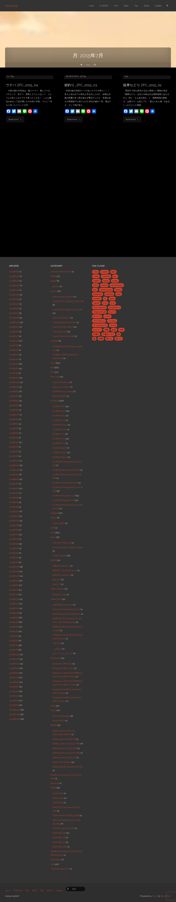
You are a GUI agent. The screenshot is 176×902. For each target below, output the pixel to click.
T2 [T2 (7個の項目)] (105, 298)
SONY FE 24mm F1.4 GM (64, 828)
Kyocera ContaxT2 (61, 387)
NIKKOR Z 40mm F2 (62, 575)
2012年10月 (14, 576)
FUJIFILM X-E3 (59, 415)
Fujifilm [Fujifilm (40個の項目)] (96, 281)
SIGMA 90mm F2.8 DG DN (64, 757)
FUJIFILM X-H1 (59, 420)
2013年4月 (13, 548)
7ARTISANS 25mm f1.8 (63, 605)
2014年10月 (14, 470)
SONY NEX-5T (59, 842)
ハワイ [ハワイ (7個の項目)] (107, 316)
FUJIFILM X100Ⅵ (60, 457)
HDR (53, 528)
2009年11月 (14, 714)
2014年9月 (14, 474)
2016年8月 (14, 391)
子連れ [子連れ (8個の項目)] (96, 334)
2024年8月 (14, 271)
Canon (54, 291)
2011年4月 (13, 636)
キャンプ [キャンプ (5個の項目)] (97, 316)
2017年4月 (13, 359)
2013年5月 (13, 544)
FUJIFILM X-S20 (60, 429)
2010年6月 (14, 682)
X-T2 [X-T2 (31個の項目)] (113, 303)
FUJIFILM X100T (60, 452)
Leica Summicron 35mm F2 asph (68, 547)
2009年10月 (14, 719)
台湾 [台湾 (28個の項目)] (121, 330)
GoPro (54, 518)
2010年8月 (14, 673)
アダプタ (57, 643)
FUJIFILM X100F (60, 448)
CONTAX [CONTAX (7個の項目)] (106, 276)
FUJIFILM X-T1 (21, 101)
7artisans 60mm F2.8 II (61, 271)
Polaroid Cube (59, 594)
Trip (12, 104)
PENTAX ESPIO (59, 396)
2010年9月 (14, 668)
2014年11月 (14, 465)
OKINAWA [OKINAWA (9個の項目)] (97, 294)
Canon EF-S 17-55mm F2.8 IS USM (68, 301)
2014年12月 (14, 461)
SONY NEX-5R (59, 837)
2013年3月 (13, 553)
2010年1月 (13, 705)
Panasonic (55, 658)
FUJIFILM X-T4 (59, 443)
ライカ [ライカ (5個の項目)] (113, 325)
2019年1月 (13, 345)
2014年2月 (13, 502)
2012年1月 (13, 594)
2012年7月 (13, 590)
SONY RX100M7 (60, 847)
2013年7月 (13, 534)
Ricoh (53, 710)
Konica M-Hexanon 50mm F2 (66, 609)
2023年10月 (14, 285)
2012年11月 (14, 571)
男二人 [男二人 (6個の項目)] (109, 339)
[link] (167, 6)
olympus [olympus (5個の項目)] (109, 294)
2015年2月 (13, 451)
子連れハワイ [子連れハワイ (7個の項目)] (108, 334)
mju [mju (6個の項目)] (95, 290)
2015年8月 (13, 424)
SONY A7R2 (58, 793)
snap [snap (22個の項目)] (119, 294)
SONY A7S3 (58, 802)
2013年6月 (14, 539)
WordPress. (165, 896)
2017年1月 (13, 373)
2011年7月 (13, 622)
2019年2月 (14, 341)
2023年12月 (14, 276)
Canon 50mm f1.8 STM (63, 297)
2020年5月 (14, 299)
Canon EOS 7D (60, 331)
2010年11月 (14, 659)
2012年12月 (14, 567)
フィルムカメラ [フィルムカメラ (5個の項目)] (99, 325)
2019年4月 (14, 331)
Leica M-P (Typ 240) (62, 543)
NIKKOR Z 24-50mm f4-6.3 (65, 570)
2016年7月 (14, 396)
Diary (53, 363)
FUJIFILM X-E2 (59, 411)
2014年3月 (13, 498)
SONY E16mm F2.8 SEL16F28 (66, 815)
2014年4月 (14, 493)
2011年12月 (14, 599)
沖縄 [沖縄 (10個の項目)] (101, 339)
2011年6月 (13, 627)
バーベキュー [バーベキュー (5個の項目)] (99, 321)
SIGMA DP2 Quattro (62, 762)
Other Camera (57, 589)
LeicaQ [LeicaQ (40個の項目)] (104, 285)
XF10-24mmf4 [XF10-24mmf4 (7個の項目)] (99, 307)
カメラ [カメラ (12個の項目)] (112, 312)
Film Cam (55, 377)
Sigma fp (55, 783)
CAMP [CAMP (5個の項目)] (95, 276)
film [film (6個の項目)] (115, 276)
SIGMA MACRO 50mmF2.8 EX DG (68, 767)
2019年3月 (14, 336)
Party (53, 706)
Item (53, 532)
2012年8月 (13, 585)
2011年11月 (14, 604)
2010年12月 (14, 654)
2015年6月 (14, 433)
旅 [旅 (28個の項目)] (119, 334)
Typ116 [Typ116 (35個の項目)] (96, 303)
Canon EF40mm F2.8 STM (64, 322)
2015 (88, 65)
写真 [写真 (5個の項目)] (106, 330)
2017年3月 (13, 364)
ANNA (53, 276)
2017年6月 (14, 354)
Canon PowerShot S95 (63, 336)
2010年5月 (13, 687)
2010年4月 (14, 691)
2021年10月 (14, 295)
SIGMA (54, 725)
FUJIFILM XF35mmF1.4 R (63, 500)
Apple (53, 281)
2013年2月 (13, 557)
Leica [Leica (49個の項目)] (95, 285)
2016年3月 (14, 410)
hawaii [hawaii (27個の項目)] (105, 281)
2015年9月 (14, 419)
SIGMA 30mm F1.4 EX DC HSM (66, 744)
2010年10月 (14, 664)
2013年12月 (14, 511)
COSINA (54, 341)
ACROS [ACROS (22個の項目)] (104, 272)
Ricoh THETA (59, 721)
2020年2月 (14, 313)
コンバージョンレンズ (63, 653)
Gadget (54, 513)
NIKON (54, 560)
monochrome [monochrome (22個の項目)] (106, 290)
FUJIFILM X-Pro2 (60, 425)
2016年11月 (14, 378)
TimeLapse (56, 859)
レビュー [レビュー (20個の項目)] (97, 330)
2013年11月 (14, 516)
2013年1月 (13, 562)
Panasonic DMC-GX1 (62, 664)
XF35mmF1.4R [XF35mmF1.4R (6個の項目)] (99, 312)
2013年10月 (14, 521)
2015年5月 (13, 437)
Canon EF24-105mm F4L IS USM (67, 309)
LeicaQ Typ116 (59, 555)
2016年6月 (14, 401)
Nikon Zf (57, 584)
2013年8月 (13, 530)
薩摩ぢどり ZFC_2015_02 (143, 113)
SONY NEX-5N (59, 833)
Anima (155, 896)
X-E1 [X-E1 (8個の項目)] (105, 303)
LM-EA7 (58, 649)
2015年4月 (13, 442)
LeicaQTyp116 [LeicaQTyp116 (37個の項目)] (117, 285)
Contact (61, 890)
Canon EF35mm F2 (61, 318)
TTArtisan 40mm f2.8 (60, 869)
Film (52, 372)
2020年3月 (14, 308)
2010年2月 (13, 700)
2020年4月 (14, 304)
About (51, 890)
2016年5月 (14, 405)
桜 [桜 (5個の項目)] (94, 339)
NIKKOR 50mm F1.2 (61, 566)
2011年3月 (13, 640)
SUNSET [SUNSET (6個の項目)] (96, 298)
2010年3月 (13, 696)
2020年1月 (13, 318)
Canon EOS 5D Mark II (63, 327)
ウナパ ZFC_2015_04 (22, 113)
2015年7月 (13, 428)
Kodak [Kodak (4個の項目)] (115, 281)
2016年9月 (14, 387)
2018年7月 (13, 350)
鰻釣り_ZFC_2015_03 (81, 128)
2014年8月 (14, 479)
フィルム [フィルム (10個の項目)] (112, 321)
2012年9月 (14, 581)
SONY (53, 788)
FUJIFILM (55, 401)
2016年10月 (14, 382)
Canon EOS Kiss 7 (61, 382)
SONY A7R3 (58, 798)
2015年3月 (13, 447)
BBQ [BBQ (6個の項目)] (113, 272)
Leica (53, 537)
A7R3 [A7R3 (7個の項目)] (95, 272)
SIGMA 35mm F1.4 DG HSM (65, 748)
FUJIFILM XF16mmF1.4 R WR (65, 483)
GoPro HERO (59, 523)
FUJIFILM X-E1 (59, 406)
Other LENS (56, 599)
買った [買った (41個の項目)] (118, 339)
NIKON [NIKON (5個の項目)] (118, 290)
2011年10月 (14, 608)
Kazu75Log (11, 5)
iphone (56, 286)
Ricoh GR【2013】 (61, 716)
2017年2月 (13, 368)
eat (11, 101)
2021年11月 (14, 290)
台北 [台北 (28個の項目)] (114, 330)
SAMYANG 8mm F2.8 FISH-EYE (67, 614)
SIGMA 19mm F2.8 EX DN (64, 739)
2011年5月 (13, 631)
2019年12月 (14, 322)
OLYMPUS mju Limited (63, 391)
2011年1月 (13, 650)
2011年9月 (13, 613)
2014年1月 (13, 507)
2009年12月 (14, 710)
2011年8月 (13, 617)
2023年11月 (14, 281)
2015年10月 (14, 415)
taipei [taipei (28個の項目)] (112, 298)
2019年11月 (14, 327)
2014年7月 (13, 484)
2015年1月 (13, 456)
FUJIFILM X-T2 (59, 439)
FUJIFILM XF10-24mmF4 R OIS (66, 470)
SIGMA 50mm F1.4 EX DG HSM (66, 753)
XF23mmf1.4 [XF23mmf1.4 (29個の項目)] (114, 307)
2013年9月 (14, 525)
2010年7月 (13, 677)
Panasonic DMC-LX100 (63, 668)
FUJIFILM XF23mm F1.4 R (152, 101)
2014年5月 (13, 488)
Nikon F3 (57, 579)
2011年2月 (13, 645)
